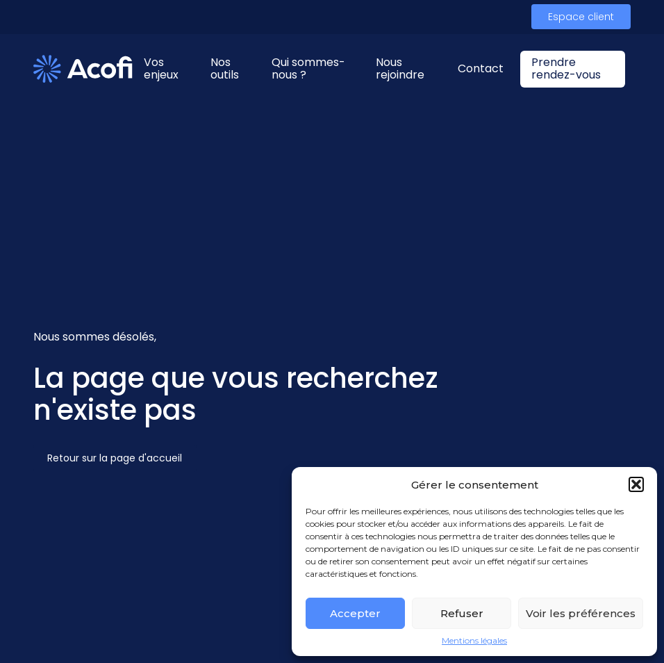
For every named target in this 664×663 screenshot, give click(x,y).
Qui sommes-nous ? (308, 68)
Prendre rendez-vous (566, 68)
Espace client (581, 17)
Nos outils (224, 68)
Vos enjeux (161, 68)
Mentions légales (474, 641)
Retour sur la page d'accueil (114, 458)
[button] (636, 484)
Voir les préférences (581, 613)
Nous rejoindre (400, 68)
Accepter (355, 613)
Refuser (461, 613)
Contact (481, 68)
